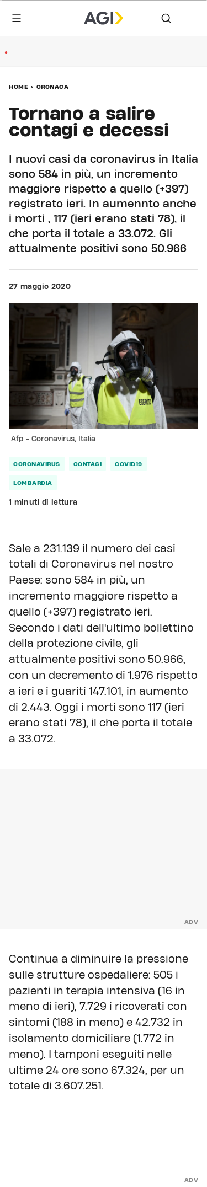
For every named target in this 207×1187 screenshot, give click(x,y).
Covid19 (128, 464)
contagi (87, 464)
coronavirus (36, 464)
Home (18, 86)
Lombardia (32, 482)
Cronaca (52, 86)
